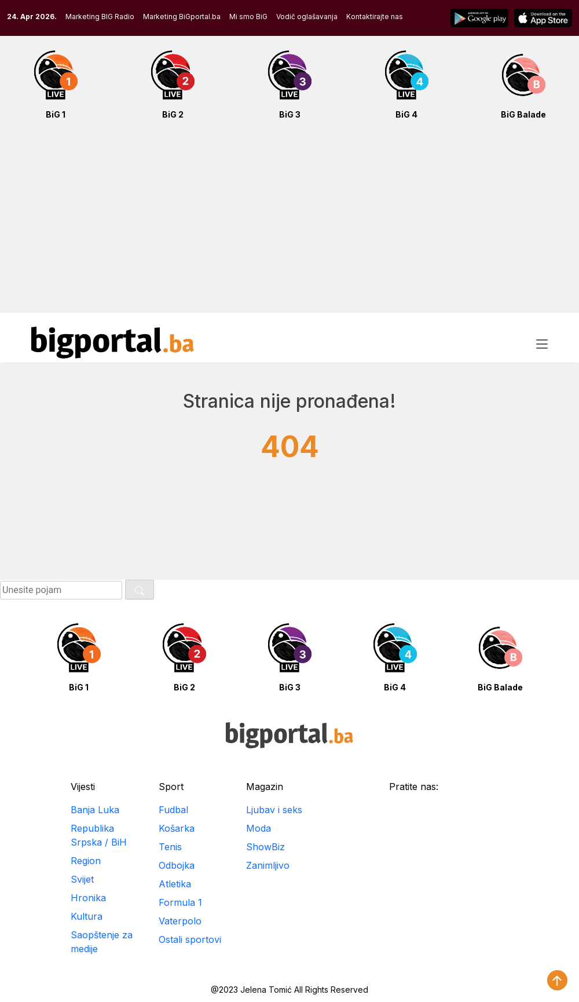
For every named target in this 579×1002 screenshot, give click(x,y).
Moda (258, 828)
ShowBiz (265, 847)
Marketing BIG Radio (99, 16)
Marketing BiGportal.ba (182, 16)
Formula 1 (180, 902)
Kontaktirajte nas (374, 16)
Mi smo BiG (248, 16)
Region (86, 860)
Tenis (170, 847)
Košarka (177, 828)
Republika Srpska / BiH (99, 835)
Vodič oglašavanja (307, 16)
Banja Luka (95, 810)
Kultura (86, 916)
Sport (171, 786)
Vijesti (83, 786)
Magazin (264, 786)
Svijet (82, 879)
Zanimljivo (268, 865)
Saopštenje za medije (102, 942)
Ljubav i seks (274, 810)
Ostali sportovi (190, 939)
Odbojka (177, 865)
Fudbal (173, 810)
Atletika (175, 884)
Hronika (88, 898)
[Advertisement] (289, 222)
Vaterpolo (180, 921)
